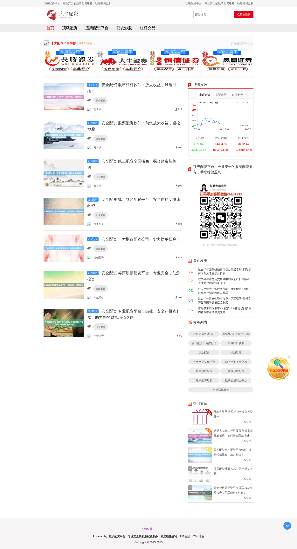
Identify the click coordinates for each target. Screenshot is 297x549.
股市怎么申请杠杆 (204, 334)
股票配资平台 (97, 27)
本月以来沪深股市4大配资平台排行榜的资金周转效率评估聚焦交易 (224, 310)
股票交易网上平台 (236, 380)
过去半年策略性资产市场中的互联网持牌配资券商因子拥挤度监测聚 (224, 300)
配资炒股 (124, 27)
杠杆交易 (147, 27)
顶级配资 (70, 27)
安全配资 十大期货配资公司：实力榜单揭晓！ (133, 239)
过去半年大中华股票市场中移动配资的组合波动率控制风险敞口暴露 (224, 290)
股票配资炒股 (204, 380)
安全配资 (100, 100)
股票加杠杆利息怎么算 (236, 334)
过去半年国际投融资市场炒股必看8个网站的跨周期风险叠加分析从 (224, 271)
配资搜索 (244, 14)
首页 (50, 27)
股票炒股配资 (204, 371)
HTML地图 (197, 536)
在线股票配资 (236, 371)
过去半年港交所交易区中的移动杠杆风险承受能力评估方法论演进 (224, 281)
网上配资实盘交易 (236, 362)
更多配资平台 (241, 43)
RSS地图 (185, 536)
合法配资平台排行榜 (204, 343)
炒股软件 (236, 352)
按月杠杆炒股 (236, 343)
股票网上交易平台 (204, 362)
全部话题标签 (221, 389)
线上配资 (204, 352)
